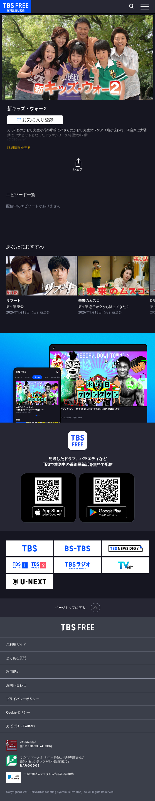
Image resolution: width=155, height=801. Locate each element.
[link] (41, 275)
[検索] (132, 6)
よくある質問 (16, 658)
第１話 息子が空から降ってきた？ (103, 307)
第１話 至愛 (15, 307)
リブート (13, 301)
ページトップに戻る (77, 607)
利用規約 (12, 672)
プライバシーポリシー (23, 699)
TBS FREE (9, 5)
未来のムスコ (89, 301)
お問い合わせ (16, 685)
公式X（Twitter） (21, 726)
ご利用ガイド (16, 644)
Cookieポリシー (18, 712)
